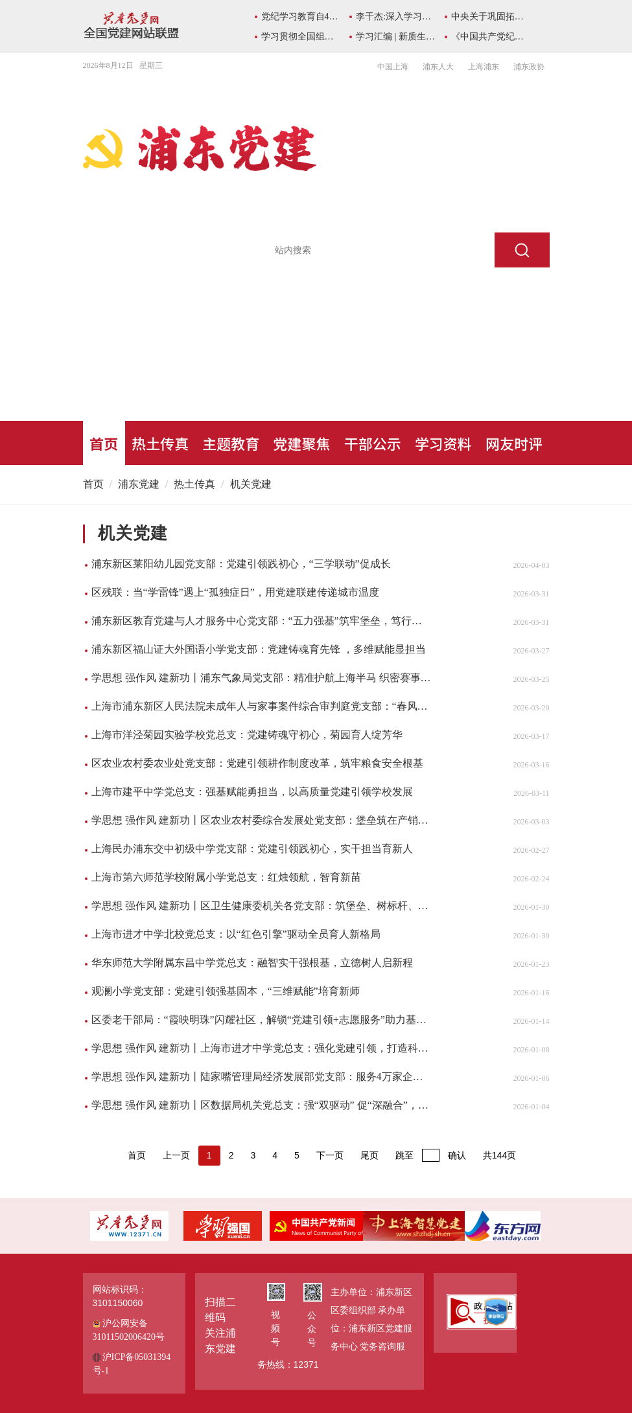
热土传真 (160, 443)
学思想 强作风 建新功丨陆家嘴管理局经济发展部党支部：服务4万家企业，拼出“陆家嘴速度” (261, 1076)
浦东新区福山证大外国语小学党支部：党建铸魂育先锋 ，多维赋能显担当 (258, 649)
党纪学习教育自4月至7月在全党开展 (301, 16)
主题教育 (230, 443)
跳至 (404, 1155)
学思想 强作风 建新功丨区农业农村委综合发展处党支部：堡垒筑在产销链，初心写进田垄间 (261, 820)
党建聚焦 (301, 443)
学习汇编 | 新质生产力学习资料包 (396, 36)
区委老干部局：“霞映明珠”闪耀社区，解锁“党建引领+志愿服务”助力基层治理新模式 (261, 1019)
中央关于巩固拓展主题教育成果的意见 (491, 16)
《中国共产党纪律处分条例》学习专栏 (491, 36)
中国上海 (392, 66)
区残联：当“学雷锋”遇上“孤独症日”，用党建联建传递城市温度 (235, 592)
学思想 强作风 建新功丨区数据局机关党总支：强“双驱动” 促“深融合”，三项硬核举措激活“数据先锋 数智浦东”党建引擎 (261, 1105)
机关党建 (251, 484)
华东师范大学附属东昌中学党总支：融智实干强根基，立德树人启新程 (252, 962)
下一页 (330, 1155)
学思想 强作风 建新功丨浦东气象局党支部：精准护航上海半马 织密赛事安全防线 (261, 677)
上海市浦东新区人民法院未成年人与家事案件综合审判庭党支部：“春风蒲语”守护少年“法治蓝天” (261, 706)
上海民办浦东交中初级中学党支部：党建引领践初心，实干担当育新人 (252, 848)
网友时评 (514, 443)
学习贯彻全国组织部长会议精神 (301, 36)
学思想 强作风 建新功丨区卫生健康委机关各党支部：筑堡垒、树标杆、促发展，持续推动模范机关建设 (261, 905)
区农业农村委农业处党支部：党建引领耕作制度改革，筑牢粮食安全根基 (257, 763)
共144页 (499, 1155)
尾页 (369, 1155)
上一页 (176, 1155)
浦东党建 (138, 484)
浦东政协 (528, 66)
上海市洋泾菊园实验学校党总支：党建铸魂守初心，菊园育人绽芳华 (247, 734)
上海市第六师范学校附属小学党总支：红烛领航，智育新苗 (226, 877)
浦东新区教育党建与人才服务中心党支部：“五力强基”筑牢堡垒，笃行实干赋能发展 (261, 620)
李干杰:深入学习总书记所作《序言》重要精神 (396, 16)
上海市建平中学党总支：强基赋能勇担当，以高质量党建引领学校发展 (252, 791)
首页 (103, 443)
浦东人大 (438, 66)
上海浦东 (483, 66)
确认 (457, 1155)
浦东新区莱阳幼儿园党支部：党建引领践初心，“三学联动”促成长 (241, 563)
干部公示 (372, 443)
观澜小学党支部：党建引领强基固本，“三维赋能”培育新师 (225, 991)
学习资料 (443, 443)
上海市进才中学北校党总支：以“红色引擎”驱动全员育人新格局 (235, 934)
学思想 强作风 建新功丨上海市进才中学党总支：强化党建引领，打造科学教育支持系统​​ (261, 1048)
